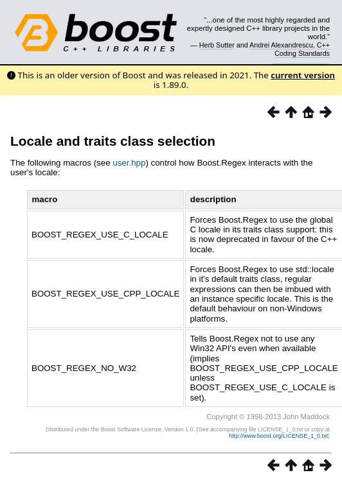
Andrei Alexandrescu (281, 45)
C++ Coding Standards (302, 48)
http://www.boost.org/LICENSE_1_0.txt (278, 436)
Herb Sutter (217, 45)
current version (303, 75)
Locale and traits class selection (112, 141)
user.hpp (129, 163)
